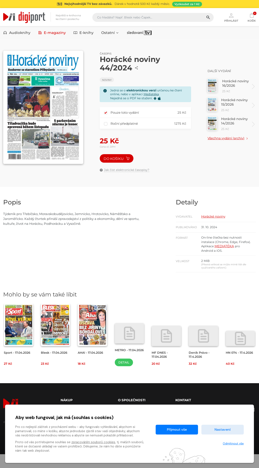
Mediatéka (151, 96)
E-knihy (83, 33)
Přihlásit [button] (231, 17)
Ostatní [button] (110, 33)
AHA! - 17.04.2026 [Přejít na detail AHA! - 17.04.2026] (91, 366)
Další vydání (220, 73)
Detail (123, 376)
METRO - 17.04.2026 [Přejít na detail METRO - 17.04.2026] (123, 366)
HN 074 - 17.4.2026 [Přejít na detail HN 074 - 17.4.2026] (233, 368)
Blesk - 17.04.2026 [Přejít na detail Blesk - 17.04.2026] (55, 366)
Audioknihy (16, 33)
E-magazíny (52, 33)
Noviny (107, 82)
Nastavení (223, 429)
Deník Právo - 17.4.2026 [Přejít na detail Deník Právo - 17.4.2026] (200, 368)
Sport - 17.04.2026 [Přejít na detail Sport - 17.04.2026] (18, 366)
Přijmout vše (177, 429)
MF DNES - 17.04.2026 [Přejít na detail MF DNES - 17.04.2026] (160, 368)
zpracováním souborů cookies (93, 442)
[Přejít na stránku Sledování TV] (129, 4)
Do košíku (117, 161)
